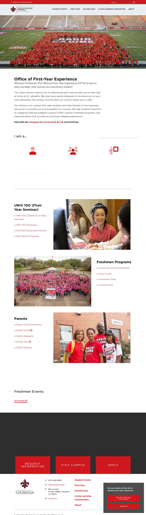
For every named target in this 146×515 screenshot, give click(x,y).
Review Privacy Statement (124, 498)
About (131, 9)
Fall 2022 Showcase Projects (31, 230)
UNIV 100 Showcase (26, 225)
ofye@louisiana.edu (56, 485)
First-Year (75, 9)
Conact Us (52, 498)
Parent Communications (29, 324)
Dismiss (123, 506)
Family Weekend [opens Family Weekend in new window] (24, 336)
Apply (113, 465)
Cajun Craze (104, 273)
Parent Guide (23, 330)
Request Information (33, 465)
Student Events (59, 9)
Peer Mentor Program (27, 236)
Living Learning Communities (111, 9)
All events (19, 401)
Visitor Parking (24, 347)
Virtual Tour (22, 341)
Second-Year (89, 9)
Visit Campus (73, 465)
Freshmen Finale (107, 279)
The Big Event (105, 285)
